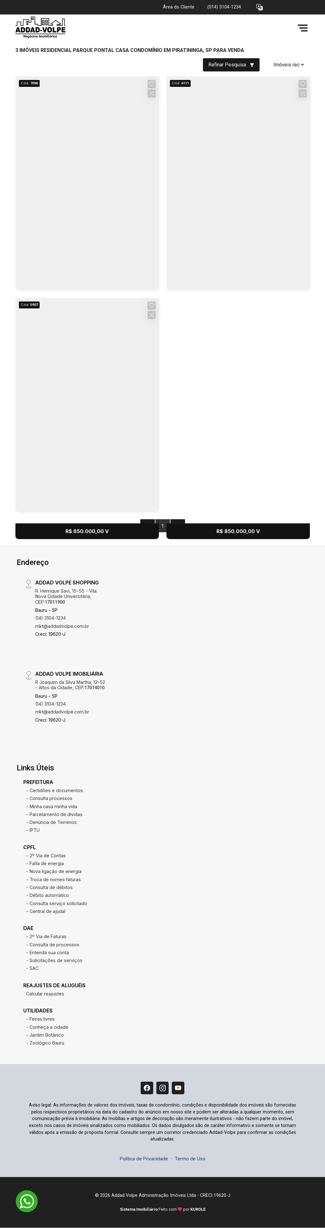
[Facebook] (147, 1088)
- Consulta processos (49, 798)
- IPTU (33, 830)
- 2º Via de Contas (46, 855)
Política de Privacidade (144, 1158)
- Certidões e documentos (54, 790)
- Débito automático (47, 895)
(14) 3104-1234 (50, 618)
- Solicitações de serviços (54, 960)
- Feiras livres (40, 1019)
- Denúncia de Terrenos (51, 822)
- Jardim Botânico (45, 1035)
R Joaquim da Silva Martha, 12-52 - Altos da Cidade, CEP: (70, 684)
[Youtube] (178, 1088)
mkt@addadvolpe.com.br (62, 626)
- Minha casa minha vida (51, 806)
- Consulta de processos (52, 944)
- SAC (32, 968)
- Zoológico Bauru (45, 1042)
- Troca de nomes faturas (53, 879)
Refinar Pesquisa (231, 65)
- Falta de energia (45, 863)
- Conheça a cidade (47, 1027)
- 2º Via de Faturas (46, 936)
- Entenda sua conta (47, 952)
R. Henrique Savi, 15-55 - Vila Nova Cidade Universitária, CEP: (66, 596)
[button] (259, 7)
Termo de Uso (190, 1158)
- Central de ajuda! (45, 911)
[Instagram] (162, 1088)
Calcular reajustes (45, 993)
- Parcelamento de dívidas (54, 814)
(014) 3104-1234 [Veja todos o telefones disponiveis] (224, 7)
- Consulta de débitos (49, 887)
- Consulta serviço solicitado (56, 903)
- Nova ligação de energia (53, 871)
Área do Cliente (178, 7)
